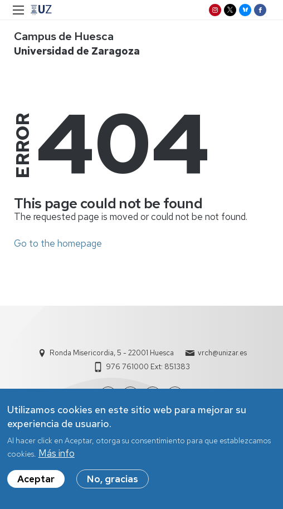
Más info (56, 454)
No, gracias (112, 480)
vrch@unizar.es (222, 353)
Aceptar (36, 480)
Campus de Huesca (64, 36)
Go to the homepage (58, 243)
